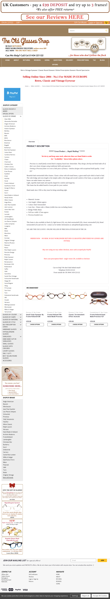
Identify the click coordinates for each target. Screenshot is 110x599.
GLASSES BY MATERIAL (10, 320)
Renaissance (8, 262)
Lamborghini (8, 216)
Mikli (5, 228)
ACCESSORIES (7, 361)
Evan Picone (8, 171)
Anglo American (9, 124)
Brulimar (7, 143)
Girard (6, 190)
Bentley (6, 131)
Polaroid (7, 245)
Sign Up (99, 22)
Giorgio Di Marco (9, 188)
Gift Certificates (33, 574)
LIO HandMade (9, 219)
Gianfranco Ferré (9, 186)
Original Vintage (9, 240)
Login (91, 22)
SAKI (5, 271)
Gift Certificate (80, 22)
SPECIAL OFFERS (8, 114)
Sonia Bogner (8, 283)
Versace (7, 302)
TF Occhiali (7, 288)
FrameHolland (7, 437)
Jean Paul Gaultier (10, 205)
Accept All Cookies (100, 596)
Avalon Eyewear (9, 128)
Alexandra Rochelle (10, 121)
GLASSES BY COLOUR (10, 315)
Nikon (6, 236)
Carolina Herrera (9, 155)
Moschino (7, 233)
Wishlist (31, 577)
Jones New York (9, 209)
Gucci (6, 193)
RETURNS (26, 60)
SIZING (47, 60)
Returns (31, 581)
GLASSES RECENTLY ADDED (9, 110)
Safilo (6, 269)
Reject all (85, 596)
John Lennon (8, 207)
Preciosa (7, 255)
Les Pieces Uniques (10, 221)
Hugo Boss (7, 202)
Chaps (6, 159)
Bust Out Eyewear (10, 150)
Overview (32, 142)
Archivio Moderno (10, 126)
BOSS (6, 138)
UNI (5, 297)
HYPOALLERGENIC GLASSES (8, 333)
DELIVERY (69, 60)
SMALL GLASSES (8, 344)
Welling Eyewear (9, 305)
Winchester (8, 307)
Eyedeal (7, 174)
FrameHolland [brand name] (94, 312)
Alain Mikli (7, 119)
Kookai (6, 212)
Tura (5, 293)
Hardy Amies (8, 197)
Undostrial (6, 450)
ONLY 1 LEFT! (7, 353)
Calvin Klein (8, 152)
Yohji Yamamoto (8, 419)
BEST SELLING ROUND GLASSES (10, 357)
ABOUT (16, 60)
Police (6, 247)
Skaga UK (7, 281)
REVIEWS (37, 60)
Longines (7, 226)
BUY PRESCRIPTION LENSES (9, 326)
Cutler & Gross (9, 167)
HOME (7, 60)
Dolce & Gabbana (10, 169)
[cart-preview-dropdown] (105, 22)
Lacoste (6, 214)
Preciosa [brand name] (28, 312)
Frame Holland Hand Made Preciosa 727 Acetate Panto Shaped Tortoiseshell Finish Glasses (98, 316)
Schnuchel (6, 414)
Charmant (7, 162)
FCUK (6, 176)
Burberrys (7, 148)
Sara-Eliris (7, 274)
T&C (94, 60)
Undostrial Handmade (11, 295)
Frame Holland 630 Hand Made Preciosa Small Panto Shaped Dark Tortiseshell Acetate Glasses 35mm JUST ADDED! (73, 86)
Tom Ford (7, 290)
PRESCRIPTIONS (83, 60)
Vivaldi (6, 300)
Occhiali (6, 238)
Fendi (6, 181)
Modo (6, 231)
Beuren (6, 133)
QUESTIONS (57, 60)
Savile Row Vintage (10, 276)
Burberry (6, 445)
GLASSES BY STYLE (9, 322)
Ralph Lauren (8, 259)
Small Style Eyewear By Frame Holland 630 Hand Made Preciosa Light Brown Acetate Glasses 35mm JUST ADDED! (35, 316)
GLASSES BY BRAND (9, 116)
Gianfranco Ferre (8, 460)
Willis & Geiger (9, 309)
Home (26, 86)
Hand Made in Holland (11, 195)
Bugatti (6, 145)
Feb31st (6, 178)
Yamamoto (7, 312)
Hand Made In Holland (10, 432)
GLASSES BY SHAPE (9, 317)
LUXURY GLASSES (8, 351)
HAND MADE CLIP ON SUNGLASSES (9, 340)
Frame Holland (9, 183)
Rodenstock (8, 267)
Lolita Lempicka (9, 224)
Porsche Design (9, 252)
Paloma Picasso (9, 243)
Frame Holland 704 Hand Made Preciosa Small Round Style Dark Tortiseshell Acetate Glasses (56, 316)
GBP (18, 22)
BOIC (5, 136)
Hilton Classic (8, 200)
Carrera (6, 157)
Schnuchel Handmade (11, 278)
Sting (6, 286)
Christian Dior (8, 164)
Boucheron (7, 140)
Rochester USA (9, 264)
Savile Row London (9, 455)
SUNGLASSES (7, 337)
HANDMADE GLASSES (10, 329)
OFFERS (55, 65)
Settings (75, 596)
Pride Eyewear (8, 257)
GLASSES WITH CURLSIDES (8, 347)
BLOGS (102, 60)
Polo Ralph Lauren (10, 250)
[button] (55, 6)
